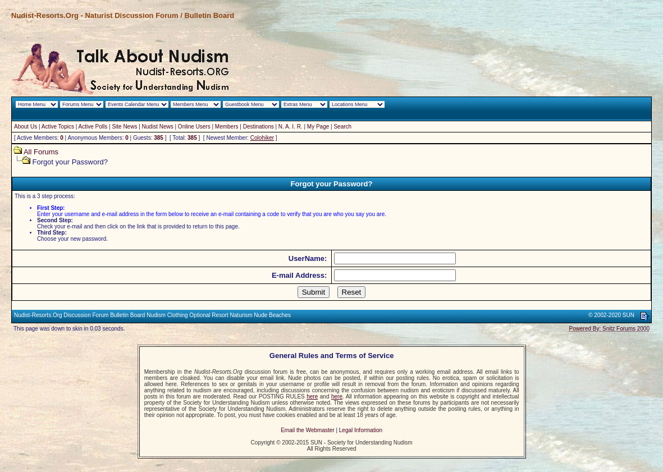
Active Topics (58, 126)
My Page (318, 126)
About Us (25, 126)
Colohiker (262, 138)
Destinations (258, 126)
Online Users (194, 126)
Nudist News (157, 126)
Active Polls (93, 126)
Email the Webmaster (307, 430)
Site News (124, 126)
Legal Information (360, 430)
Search (342, 126)
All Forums (41, 152)
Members (227, 126)
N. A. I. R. (290, 126)
